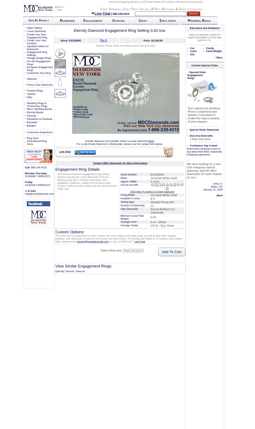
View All (80, 271)
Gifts (143, 20)
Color (193, 51)
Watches (32, 78)
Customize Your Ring (39, 73)
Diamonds (67, 20)
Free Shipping (111, 9)
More (220, 57)
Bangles (31, 125)
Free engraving (191, 9)
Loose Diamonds (36, 31)
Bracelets (32, 122)
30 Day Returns (163, 9)
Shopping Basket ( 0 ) (131, 1)
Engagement (93, 20)
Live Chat (100, 14)
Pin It (103, 40)
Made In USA (59, 8)
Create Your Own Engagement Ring (37, 36)
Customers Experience (40, 132)
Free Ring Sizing (136, 9)
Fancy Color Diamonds (40, 84)
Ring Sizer (33, 138)
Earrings (31, 115)
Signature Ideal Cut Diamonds (38, 48)
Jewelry (118, 20)
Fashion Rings (35, 90)
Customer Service (174, 1)
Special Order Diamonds (204, 129)
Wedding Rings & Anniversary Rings (37, 105)
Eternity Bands (35, 112)
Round (70, 271)
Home (112, 1)
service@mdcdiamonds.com (93, 241)
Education (168, 20)
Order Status (154, 1)
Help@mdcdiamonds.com (39, 193)
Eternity (59, 271)
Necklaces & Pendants (40, 119)
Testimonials (195, 1)
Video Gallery (34, 27)
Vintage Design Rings (39, 58)
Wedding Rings (199, 20)
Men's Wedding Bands (39, 109)
